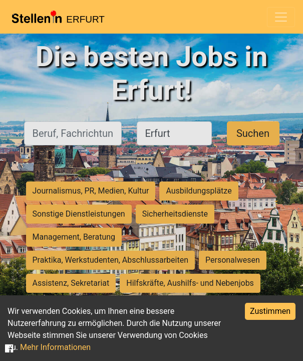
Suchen (252, 133)
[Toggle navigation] (281, 17)
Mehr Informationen (55, 347)
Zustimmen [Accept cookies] (270, 311)
